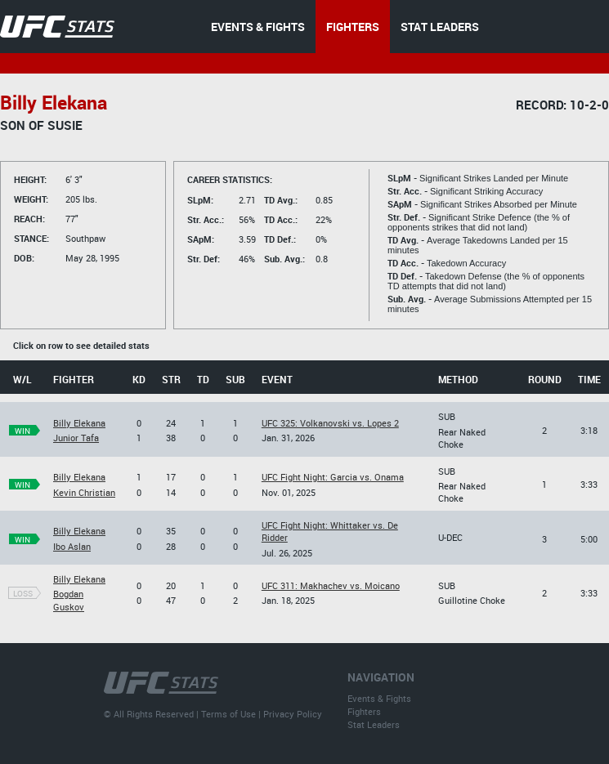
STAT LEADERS (440, 26)
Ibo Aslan (72, 546)
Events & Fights (379, 698)
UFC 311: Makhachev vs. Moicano (331, 585)
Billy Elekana (79, 423)
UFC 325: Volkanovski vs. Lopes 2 (330, 423)
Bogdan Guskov (68, 600)
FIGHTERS (352, 26)
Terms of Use (228, 714)
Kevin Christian (84, 492)
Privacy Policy (292, 714)
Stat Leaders (373, 724)
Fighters (364, 711)
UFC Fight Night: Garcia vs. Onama (333, 477)
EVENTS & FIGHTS (258, 26)
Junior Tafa (76, 437)
